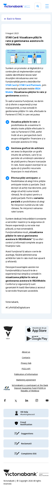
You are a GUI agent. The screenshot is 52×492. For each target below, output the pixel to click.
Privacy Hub (26, 363)
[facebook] (4, 401)
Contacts (26, 357)
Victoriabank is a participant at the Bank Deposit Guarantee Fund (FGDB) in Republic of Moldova (30, 388)
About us (26, 352)
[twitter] (16, 401)
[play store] (37, 338)
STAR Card (11, 85)
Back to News (14, 18)
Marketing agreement (26, 379)
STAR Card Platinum (30, 85)
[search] (38, 6)
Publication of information (26, 374)
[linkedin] (26, 401)
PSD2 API (26, 368)
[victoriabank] (26, 413)
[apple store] (37, 329)
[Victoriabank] (16, 6)
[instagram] (36, 401)
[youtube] (47, 401)
